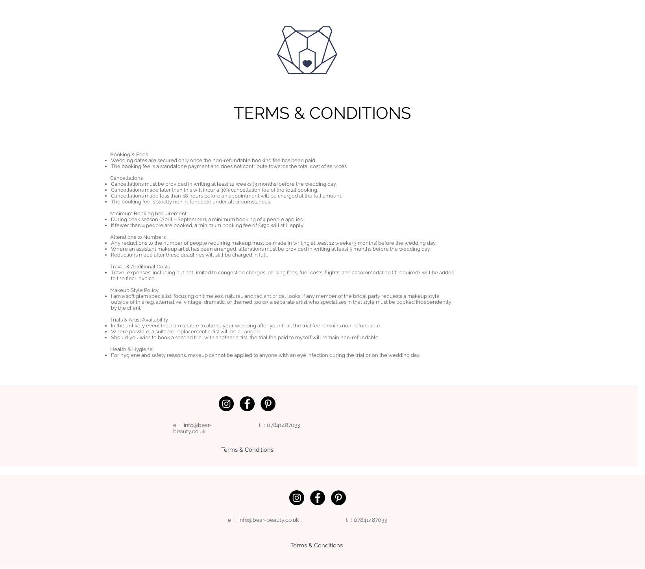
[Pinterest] (268, 403)
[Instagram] (226, 403)
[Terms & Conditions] (247, 450)
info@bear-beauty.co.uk (192, 428)
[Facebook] (247, 403)
